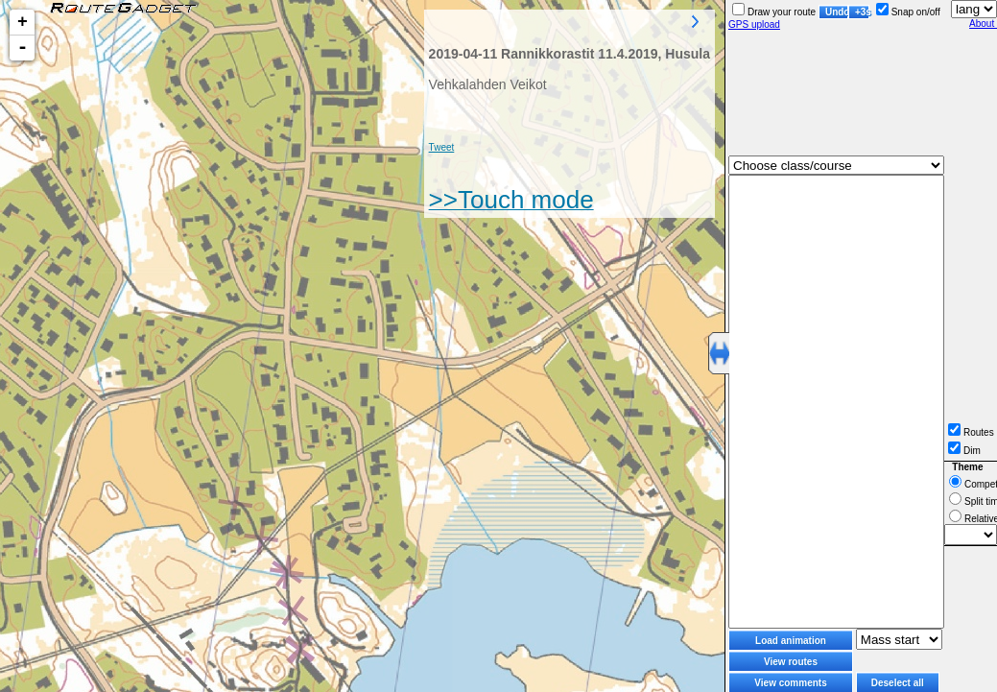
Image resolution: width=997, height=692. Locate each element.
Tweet (442, 147)
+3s (862, 12)
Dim (964, 450)
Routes (971, 432)
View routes (791, 661)
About (983, 23)
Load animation (790, 640)
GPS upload (754, 24)
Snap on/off (908, 12)
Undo (836, 12)
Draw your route (774, 12)
